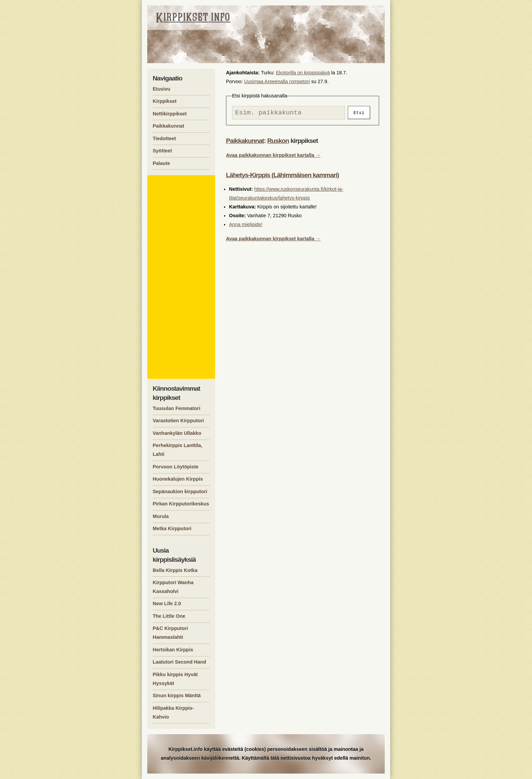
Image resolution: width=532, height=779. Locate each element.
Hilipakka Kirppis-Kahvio (173, 712)
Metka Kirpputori (172, 528)
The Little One (169, 616)
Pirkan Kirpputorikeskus (181, 503)
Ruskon (278, 142)
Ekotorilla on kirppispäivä (303, 72)
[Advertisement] (182, 277)
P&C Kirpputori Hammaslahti (170, 633)
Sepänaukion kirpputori (180, 491)
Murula (161, 516)
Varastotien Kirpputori (178, 420)
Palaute (161, 163)
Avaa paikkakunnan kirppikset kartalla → (273, 157)
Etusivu (161, 89)
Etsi (359, 113)
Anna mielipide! (245, 226)
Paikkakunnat (245, 142)
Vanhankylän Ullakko (177, 433)
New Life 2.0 (167, 603)
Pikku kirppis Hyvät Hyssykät (175, 679)
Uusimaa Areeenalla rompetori (277, 81)
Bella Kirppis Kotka (175, 570)
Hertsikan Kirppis (173, 649)
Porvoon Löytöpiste (175, 466)
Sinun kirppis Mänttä (177, 695)
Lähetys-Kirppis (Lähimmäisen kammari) (282, 176)
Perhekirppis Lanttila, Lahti (177, 450)
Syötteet (162, 150)
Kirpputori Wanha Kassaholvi (173, 587)
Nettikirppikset (170, 113)
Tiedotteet (164, 138)
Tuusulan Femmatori (176, 408)
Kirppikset (164, 101)
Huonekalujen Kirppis (178, 479)
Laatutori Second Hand (179, 662)
